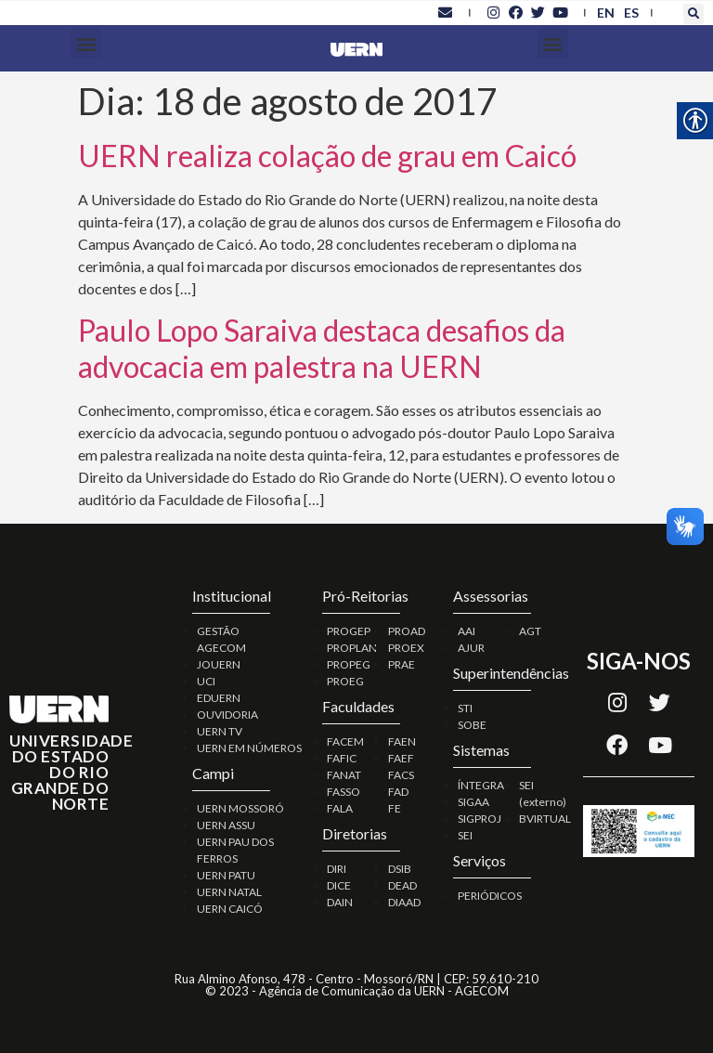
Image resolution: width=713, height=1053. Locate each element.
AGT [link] (530, 631)
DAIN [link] (340, 902)
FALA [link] (340, 808)
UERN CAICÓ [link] (230, 909)
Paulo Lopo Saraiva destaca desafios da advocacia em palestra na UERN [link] (321, 348)
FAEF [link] (401, 758)
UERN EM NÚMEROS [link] (249, 748)
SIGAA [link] (473, 802)
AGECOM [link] (221, 648)
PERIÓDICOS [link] (490, 896)
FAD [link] (398, 792)
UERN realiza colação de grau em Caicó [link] (327, 155)
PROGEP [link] (348, 631)
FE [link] (394, 808)
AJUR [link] (471, 648)
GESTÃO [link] (218, 631)
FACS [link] (401, 775)
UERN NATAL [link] (229, 892)
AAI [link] (466, 631)
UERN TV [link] (219, 731)
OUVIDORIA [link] (227, 715)
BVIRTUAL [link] (545, 819)
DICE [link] (339, 885)
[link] (445, 12)
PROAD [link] (406, 631)
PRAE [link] (401, 664)
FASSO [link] (343, 792)
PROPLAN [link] (352, 648)
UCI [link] (206, 681)
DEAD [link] (402, 885)
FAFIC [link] (341, 758)
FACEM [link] (345, 741)
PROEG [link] (345, 681)
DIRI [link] (336, 869)
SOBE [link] (472, 725)
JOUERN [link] (218, 664)
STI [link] (465, 708)
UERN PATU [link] (226, 875)
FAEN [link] (402, 741)
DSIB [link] (399, 869)
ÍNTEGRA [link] (481, 785)
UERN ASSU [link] (226, 825)
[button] (693, 14)
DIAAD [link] (404, 902)
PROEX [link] (406, 648)
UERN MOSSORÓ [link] (240, 808)
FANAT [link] (344, 775)
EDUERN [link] (218, 698)
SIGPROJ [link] (479, 819)
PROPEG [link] (348, 664)
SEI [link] (465, 835)
